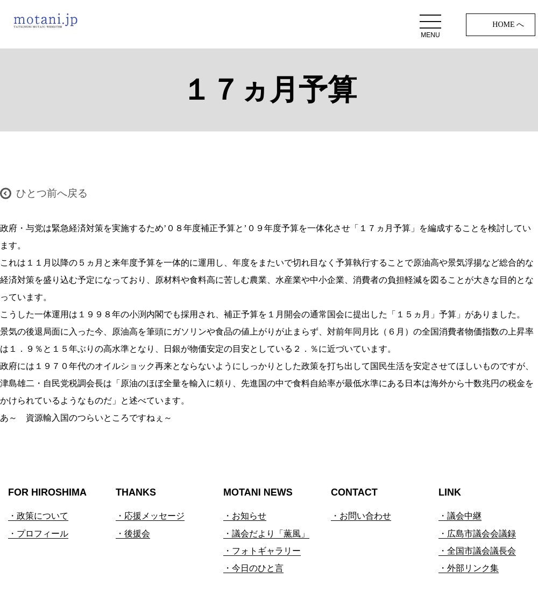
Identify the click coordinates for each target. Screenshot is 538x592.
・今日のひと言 (253, 568)
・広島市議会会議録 (477, 533)
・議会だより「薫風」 (266, 533)
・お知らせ (244, 515)
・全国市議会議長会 (477, 550)
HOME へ (508, 24)
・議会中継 (460, 515)
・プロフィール (38, 533)
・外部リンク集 (468, 568)
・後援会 (133, 533)
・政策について (38, 515)
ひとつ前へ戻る (52, 193)
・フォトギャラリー (262, 550)
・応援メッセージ (150, 515)
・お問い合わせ (361, 515)
